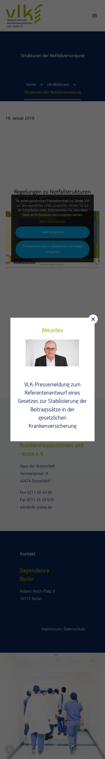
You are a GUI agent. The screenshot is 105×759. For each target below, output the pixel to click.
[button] (9, 749)
